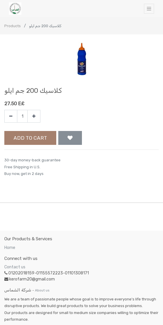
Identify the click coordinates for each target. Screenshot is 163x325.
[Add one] (33, 116)
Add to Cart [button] (30, 138)
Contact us (14, 267)
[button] (70, 138)
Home (9, 247)
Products (12, 26)
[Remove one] (10, 116)
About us (42, 290)
